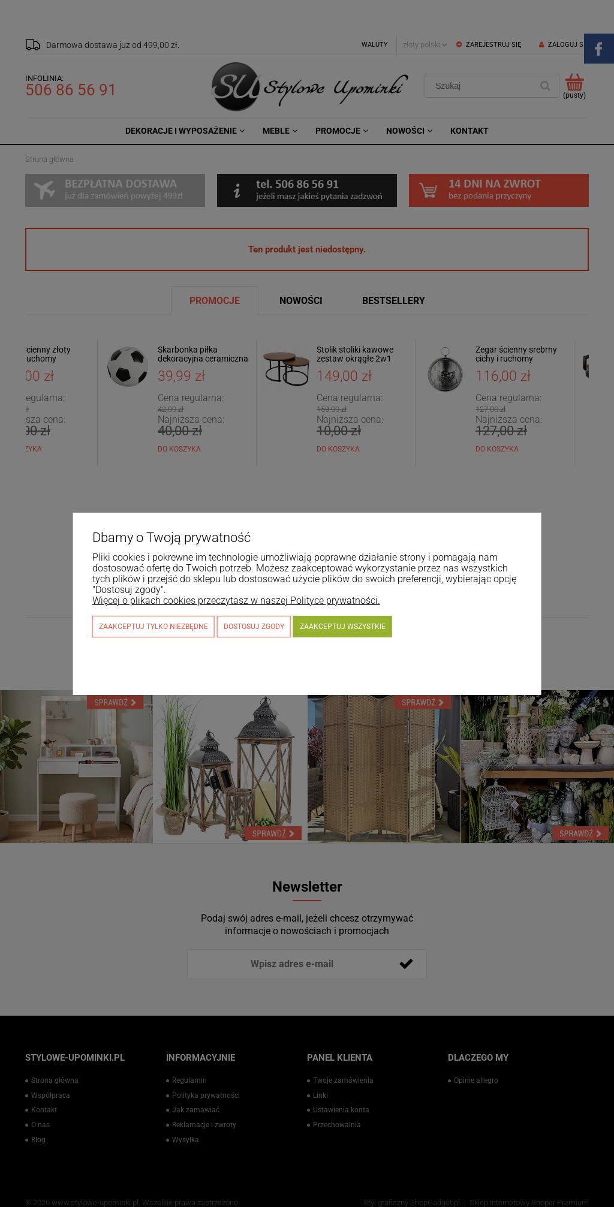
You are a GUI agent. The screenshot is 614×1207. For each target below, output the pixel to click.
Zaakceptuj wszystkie (343, 626)
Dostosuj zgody (254, 626)
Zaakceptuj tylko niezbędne (153, 626)
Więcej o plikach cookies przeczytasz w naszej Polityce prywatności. (236, 600)
